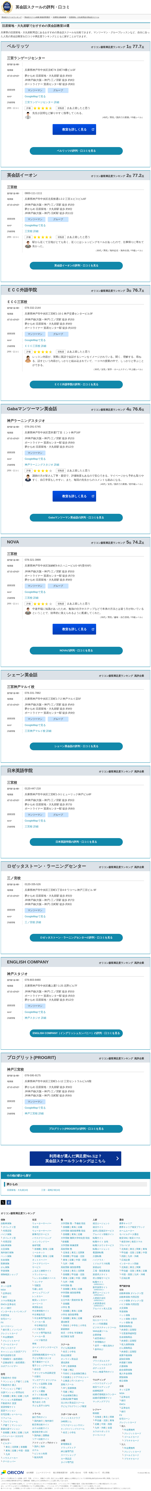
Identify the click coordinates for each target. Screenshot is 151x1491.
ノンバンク (16, 1329)
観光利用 (38, 1457)
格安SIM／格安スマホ (129, 1238)
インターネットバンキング (13, 1311)
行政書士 (67, 1377)
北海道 (66, 1252)
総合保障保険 (125, 1370)
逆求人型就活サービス (103, 1231)
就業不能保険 (125, 1355)
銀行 (5, 1297)
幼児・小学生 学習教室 (72, 1333)
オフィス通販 (38, 1391)
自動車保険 (6, 1223)
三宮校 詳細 (31, 231)
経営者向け (100, 1338)
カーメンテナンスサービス (45, 1347)
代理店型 (7, 1231)
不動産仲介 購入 (8, 1385)
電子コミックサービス (43, 1365)
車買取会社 (37, 1307)
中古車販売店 (38, 1314)
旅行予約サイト (39, 1417)
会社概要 (30, 1473)
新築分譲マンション (10, 1429)
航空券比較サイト (40, 1424)
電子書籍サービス (40, 1362)
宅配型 (37, 1285)
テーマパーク (99, 1435)
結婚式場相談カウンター (104, 1394)
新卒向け (99, 1349)
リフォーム (6, 1418)
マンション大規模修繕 (11, 1399)
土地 (26, 1381)
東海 (13, 1396)
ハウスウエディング (102, 1383)
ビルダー (7, 1443)
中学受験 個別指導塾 (71, 1292)
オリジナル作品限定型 (45, 1373)
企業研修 (97, 1335)
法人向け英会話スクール (72, 1402)
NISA (3, 1289)
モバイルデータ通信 (128, 1234)
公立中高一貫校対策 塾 (72, 1300)
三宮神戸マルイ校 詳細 (38, 730)
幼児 (65, 1351)
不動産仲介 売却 (8, 1378)
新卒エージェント (101, 1293)
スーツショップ (68, 1455)
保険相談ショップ (9, 1274)
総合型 (37, 1369)
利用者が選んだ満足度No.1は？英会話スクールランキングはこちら (75, 1158)
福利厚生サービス (40, 1398)
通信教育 (65, 1322)
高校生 (66, 1325)
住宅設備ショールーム (11, 1414)
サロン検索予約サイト (103, 1372)
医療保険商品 (125, 1326)
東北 (8, 1447)
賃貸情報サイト (8, 1407)
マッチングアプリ (101, 1401)
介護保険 (123, 1366)
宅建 (65, 1370)
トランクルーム (39, 1274)
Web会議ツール (100, 1331)
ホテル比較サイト (40, 1428)
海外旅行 (49, 1421)
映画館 (96, 1413)
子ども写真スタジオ (41, 1358)
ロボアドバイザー (9, 1366)
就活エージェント (101, 1223)
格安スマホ (137, 1241)
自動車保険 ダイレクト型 (131, 1293)
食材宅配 (36, 1245)
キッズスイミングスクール (73, 1429)
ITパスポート (78, 1380)
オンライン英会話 (69, 1359)
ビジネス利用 (40, 1453)
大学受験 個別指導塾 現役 (73, 1231)
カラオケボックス (101, 1431)
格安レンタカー (39, 1300)
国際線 (46, 1435)
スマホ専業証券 (8, 1300)
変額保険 (123, 1377)
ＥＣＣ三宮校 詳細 (35, 346)
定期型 (133, 1329)
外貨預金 (5, 1315)
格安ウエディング (101, 1387)
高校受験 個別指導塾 (71, 1267)
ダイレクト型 (9, 1227)
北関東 (15, 1447)
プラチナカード (131, 1440)
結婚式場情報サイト (102, 1398)
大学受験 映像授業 (70, 1245)
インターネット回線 (128, 1263)
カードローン (7, 1326)
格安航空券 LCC (40, 1432)
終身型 (124, 1329)
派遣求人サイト (100, 1274)
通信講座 (65, 1362)
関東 (112, 1417)
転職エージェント (101, 1249)
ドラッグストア (68, 1447)
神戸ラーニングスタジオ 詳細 (42, 464)
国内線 (37, 1435)
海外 (43, 1446)
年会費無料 (8, 1337)
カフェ (35, 1351)
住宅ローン (6, 1319)
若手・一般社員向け (104, 1345)
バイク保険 (6, 1234)
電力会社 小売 (39, 1402)
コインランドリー (40, 1241)
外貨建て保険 (125, 1362)
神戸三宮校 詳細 (34, 1113)
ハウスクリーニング (41, 1238)
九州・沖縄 (68, 1263)
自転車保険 (6, 1245)
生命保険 (5, 1260)
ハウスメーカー (10, 1458)
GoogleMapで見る (35, 96)
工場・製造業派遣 (101, 1270)
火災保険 (5, 1249)
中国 (145, 1252)
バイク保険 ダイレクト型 (131, 1300)
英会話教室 (66, 1355)
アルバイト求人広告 (102, 1308)
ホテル (35, 1450)
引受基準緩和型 (128, 1333)
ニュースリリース (43, 1473)
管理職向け (100, 1342)
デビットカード (8, 1348)
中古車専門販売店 (42, 1318)
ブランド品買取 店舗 (42, 1384)
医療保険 (5, 1263)
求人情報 (106, 1473)
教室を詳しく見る (74, 129)
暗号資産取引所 (8, 1355)
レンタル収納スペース (45, 1278)
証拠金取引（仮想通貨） (14, 1362)
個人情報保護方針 (60, 1473)
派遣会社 (97, 1267)
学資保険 (5, 1270)
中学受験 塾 (66, 1285)
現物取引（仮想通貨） (13, 1359)
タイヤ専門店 (67, 1462)
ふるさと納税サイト (41, 1270)
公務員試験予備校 (69, 1399)
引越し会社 (37, 1289)
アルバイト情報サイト (103, 1234)
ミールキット (38, 1252)
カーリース (37, 1303)
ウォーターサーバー (41, 1223)
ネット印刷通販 (100, 1323)
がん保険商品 (125, 1348)
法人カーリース (100, 1320)
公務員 (66, 1380)
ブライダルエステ (101, 1361)
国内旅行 (38, 1421)
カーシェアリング (40, 1292)
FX (2, 1322)
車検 (34, 1343)
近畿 (20, 1396)
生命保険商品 (125, 1337)
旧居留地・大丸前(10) (17, 1190)
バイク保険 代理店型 (129, 1304)
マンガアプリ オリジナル (44, 1380)
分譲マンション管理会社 (12, 1392)
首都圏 (6, 1396)
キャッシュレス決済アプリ (13, 1351)
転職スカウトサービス (103, 1245)
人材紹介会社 (99, 1299)
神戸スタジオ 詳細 (35, 1017)
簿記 (71, 1370)
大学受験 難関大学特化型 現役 (75, 1238)
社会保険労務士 (79, 1373)
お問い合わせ (75, 1473)
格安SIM (125, 1241)
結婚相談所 (98, 1390)
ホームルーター (126, 1231)
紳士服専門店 (67, 1451)
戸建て (19, 1381)
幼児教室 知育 (67, 1336)
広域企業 (125, 1260)
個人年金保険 (125, 1373)
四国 (123, 1256)
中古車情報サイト (40, 1311)
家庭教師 (65, 1329)
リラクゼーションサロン (72, 1425)
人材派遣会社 (99, 1304)
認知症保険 (124, 1359)
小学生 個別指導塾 (70, 1314)
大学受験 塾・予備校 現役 (73, 1223)
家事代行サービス (40, 1234)
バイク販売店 (38, 1329)
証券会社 (7, 1293)
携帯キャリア (125, 1223)
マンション (8, 1381)
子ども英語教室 (68, 1348)
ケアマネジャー (81, 1377)
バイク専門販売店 (42, 1333)
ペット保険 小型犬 (128, 1319)
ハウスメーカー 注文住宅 (12, 1436)
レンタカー (37, 1296)
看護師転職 (98, 1252)
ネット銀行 (6, 1308)
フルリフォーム (10, 1421)
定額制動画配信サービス (44, 1354)
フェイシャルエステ (102, 1364)
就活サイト (98, 1227)
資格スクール (67, 1384)
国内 (36, 1446)
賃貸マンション (8, 1410)
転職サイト (98, 1238)
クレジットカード (9, 1333)
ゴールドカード (10, 1344)
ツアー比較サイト (40, 1439)
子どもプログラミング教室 (73, 1406)
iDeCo (122, 1404)
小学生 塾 (65, 1307)
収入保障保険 (127, 1344)
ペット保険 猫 (126, 1322)
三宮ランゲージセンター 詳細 (42, 102)
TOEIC (66, 1373)
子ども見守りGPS (41, 1405)
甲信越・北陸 (78, 1256)
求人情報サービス (101, 1278)
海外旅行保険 (7, 1252)
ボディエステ (99, 1368)
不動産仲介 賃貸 (8, 1403)
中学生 (75, 1325)
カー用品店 (66, 1458)
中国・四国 (23, 1450)
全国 (110, 1428)
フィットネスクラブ (70, 1418)
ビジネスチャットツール (104, 1327)
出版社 (37, 1376)
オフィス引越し (39, 1387)
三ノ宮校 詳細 (33, 922)
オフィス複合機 (39, 1394)
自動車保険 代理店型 (129, 1297)
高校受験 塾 (66, 1249)
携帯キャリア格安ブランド (132, 1227)
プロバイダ (124, 1245)
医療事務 (72, 1366)
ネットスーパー (39, 1260)
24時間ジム (66, 1421)
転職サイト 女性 (100, 1241)
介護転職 (97, 1256)
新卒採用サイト (100, 1288)
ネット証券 (6, 1286)
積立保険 (123, 1380)
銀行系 (6, 1329)
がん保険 (5, 1267)
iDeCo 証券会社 (8, 1304)
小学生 (83, 1325)
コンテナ (38, 1282)
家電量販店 (66, 1444)
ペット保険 (6, 1256)
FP (64, 1366)
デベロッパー (9, 1461)
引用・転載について (91, 1473)
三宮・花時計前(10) (50, 1190)
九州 (26, 1396)
